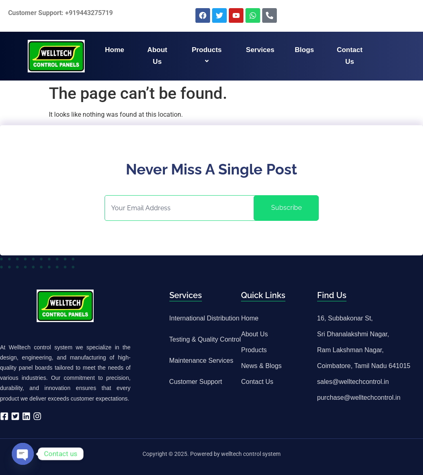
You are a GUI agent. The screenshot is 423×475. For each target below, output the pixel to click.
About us (157, 55)
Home (114, 50)
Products (208, 55)
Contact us (349, 55)
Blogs (304, 50)
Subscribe (286, 207)
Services (260, 50)
